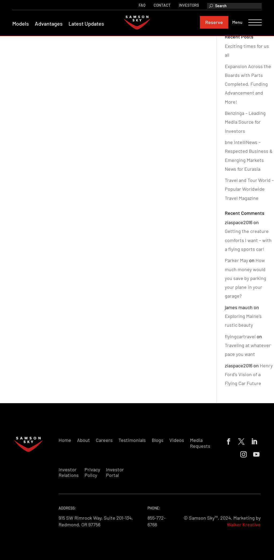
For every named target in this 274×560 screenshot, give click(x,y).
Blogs (157, 440)
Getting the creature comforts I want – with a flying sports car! (248, 240)
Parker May (236, 260)
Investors (188, 4)
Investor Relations (69, 472)
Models (21, 23)
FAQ (141, 4)
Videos (176, 440)
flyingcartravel (240, 336)
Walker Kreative (244, 524)
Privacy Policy (92, 472)
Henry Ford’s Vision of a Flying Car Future (249, 374)
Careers (104, 440)
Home (65, 440)
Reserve (213, 22)
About (83, 440)
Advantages (50, 23)
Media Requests (200, 443)
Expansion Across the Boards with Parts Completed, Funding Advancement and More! (248, 84)
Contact (161, 4)
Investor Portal (115, 472)
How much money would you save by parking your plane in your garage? (245, 278)
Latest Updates (87, 23)
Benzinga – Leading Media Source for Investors (245, 122)
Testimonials (132, 440)
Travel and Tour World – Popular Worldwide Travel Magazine (249, 189)
